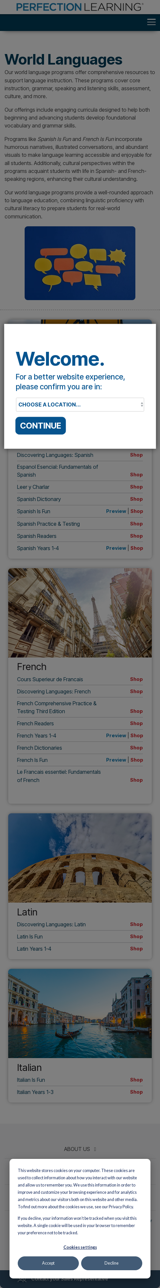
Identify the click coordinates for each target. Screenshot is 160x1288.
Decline (111, 1263)
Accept (48, 1263)
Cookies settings (80, 1247)
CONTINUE (40, 426)
